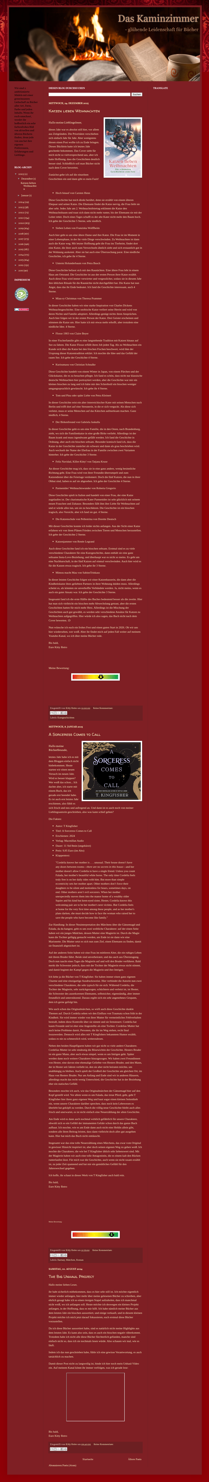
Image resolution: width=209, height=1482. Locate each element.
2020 (21, 223)
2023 (21, 207)
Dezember (27, 179)
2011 (21, 270)
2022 (21, 212)
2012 (21, 265)
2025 (21, 174)
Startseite (88, 1459)
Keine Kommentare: (103, 708)
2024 (21, 202)
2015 (21, 249)
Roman (80, 1260)
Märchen (70, 1260)
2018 (21, 234)
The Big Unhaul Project (71, 1276)
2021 (21, 218)
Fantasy (61, 1260)
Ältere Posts (134, 1459)
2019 (21, 228)
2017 (21, 239)
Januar (25, 195)
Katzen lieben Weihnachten (74, 111)
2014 (21, 255)
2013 (21, 260)
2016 (21, 244)
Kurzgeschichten (65, 717)
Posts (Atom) (69, 1465)
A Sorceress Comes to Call (75, 734)
